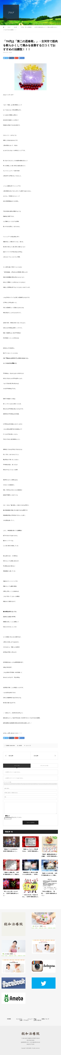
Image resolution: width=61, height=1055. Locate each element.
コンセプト (19, 1019)
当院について (45, 1019)
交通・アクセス (24, 1020)
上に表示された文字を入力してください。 (13, 817)
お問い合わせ (37, 1020)
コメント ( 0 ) (16, 765)
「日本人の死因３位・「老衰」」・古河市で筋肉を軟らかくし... (49, 893)
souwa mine (12, 745)
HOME (9, 1019)
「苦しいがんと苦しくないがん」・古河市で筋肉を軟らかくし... (11, 893)
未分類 (10, 52)
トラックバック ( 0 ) (44, 765)
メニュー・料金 (31, 1019)
